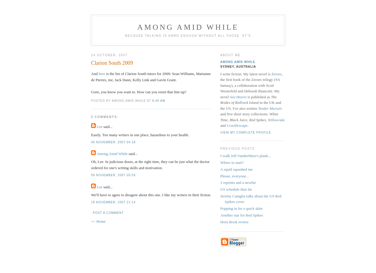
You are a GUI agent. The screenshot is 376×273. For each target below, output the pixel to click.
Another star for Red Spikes (241, 215)
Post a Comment (108, 212)
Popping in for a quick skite (241, 208)
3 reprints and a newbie (238, 182)
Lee (99, 126)
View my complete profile (245, 132)
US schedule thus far (236, 189)
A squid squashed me (236, 169)
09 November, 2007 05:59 (113, 175)
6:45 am (158, 100)
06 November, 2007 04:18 (113, 142)
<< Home (98, 221)
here (102, 73)
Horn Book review (234, 222)
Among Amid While (188, 27)
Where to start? (232, 162)
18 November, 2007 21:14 (113, 202)
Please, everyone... (234, 176)
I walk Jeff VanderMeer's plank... (245, 156)
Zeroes (276, 74)
